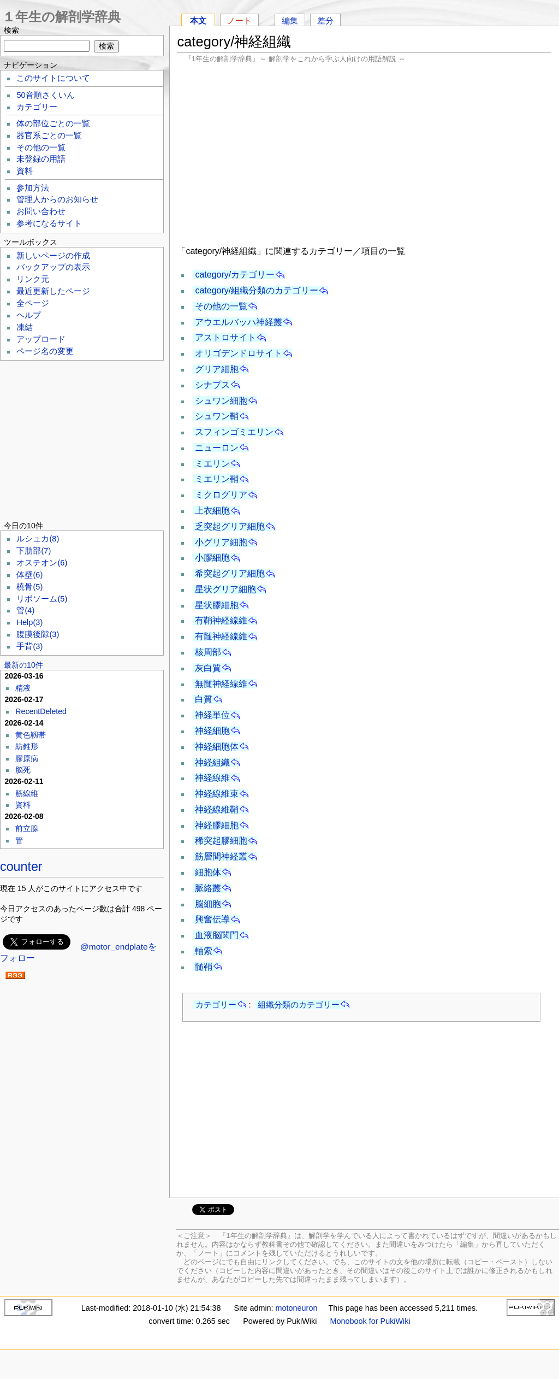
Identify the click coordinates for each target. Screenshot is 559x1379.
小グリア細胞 (221, 542)
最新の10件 (23, 665)
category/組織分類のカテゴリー (256, 290)
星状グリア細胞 (225, 589)
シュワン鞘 (217, 416)
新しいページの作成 (53, 255)
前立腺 (26, 828)
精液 (23, 687)
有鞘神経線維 (221, 620)
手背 (29, 646)
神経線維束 (217, 793)
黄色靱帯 (30, 734)
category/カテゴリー (235, 274)
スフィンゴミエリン (234, 432)
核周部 (208, 652)
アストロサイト (225, 337)
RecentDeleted (41, 711)
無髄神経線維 (221, 683)
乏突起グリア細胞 (230, 526)
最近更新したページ (53, 291)
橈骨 (29, 586)
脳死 (23, 769)
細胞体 (208, 872)
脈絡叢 (208, 888)
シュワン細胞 (221, 400)
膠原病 (26, 758)
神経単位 (212, 715)
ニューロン (217, 447)
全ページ (32, 303)
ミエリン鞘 (217, 479)
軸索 (203, 951)
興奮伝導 (212, 919)
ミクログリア (221, 494)
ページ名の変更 (45, 351)
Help (29, 622)
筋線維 (26, 793)
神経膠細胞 (217, 825)
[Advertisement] (364, 152)
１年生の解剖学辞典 (61, 16)
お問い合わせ (41, 211)
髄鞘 (203, 966)
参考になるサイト (49, 223)
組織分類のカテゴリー (299, 1004)
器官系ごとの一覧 (49, 135)
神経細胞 (212, 730)
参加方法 (32, 188)
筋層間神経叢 (221, 856)
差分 (325, 20)
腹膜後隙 (37, 634)
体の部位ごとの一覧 (53, 123)
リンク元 (32, 279)
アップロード (41, 339)
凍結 (24, 327)
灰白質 (208, 668)
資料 (24, 171)
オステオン (41, 562)
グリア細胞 (217, 369)
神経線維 (212, 777)
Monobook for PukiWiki (370, 1321)
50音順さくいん (45, 95)
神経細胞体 (217, 746)
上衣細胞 (212, 510)
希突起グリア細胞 (230, 573)
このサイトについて (53, 78)
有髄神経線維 (221, 636)
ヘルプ (28, 315)
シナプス (212, 385)
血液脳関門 (217, 935)
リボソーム (41, 598)
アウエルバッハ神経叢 (238, 322)
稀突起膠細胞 (221, 840)
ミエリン (212, 463)
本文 (198, 20)
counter (21, 866)
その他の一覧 (221, 306)
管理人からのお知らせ (57, 199)
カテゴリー (215, 1004)
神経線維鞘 (217, 809)
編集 (290, 20)
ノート (239, 20)
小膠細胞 (212, 557)
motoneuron (297, 1308)
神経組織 (212, 762)
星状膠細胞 (217, 605)
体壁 (29, 574)
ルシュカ (37, 538)
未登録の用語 (41, 159)
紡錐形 (26, 746)
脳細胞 (208, 904)
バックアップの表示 (53, 267)
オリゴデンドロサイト (238, 353)
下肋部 (33, 550)
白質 (203, 699)
